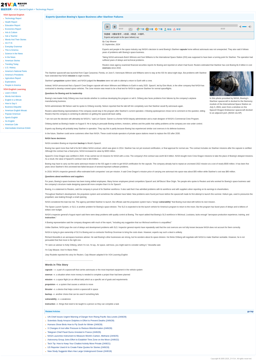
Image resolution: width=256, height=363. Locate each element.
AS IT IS (8, 43)
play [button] (107, 26)
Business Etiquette (13, 107)
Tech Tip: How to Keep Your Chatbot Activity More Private (74, 343)
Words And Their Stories (15, 39)
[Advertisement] (71, 44)
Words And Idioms (13, 96)
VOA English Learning (14, 89)
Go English (10, 121)
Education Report (12, 25)
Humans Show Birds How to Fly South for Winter (70, 324)
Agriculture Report (13, 78)
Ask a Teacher (11, 36)
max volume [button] (249, 26)
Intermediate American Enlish (18, 128)
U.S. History (10, 68)
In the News (10, 57)
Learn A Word (11, 93)
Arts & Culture (11, 32)
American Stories (12, 60)
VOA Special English (23, 9)
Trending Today (11, 64)
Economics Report (13, 29)
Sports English (11, 117)
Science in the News (14, 53)
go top (250, 311)
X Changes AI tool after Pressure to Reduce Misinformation (75, 328)
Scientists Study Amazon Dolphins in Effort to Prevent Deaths (76, 320)
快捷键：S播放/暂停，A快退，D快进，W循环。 (125, 34)
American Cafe (11, 124)
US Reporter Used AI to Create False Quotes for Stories (74, 347)
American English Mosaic (16, 110)
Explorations (10, 82)
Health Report (11, 22)
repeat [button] (131, 29)
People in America (13, 85)
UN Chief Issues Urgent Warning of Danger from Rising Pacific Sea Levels (82, 317)
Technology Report (44, 9)
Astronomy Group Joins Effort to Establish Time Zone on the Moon (79, 339)
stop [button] (114, 26)
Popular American (13, 114)
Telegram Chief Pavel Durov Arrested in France (70, 332)
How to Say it (11, 103)
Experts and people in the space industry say (121, 37)
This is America (11, 50)
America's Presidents (14, 75)
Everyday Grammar (13, 46)
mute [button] (240, 26)
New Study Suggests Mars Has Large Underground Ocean (75, 351)
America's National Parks (16, 71)
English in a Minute (13, 100)
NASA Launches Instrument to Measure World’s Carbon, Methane (78, 336)
